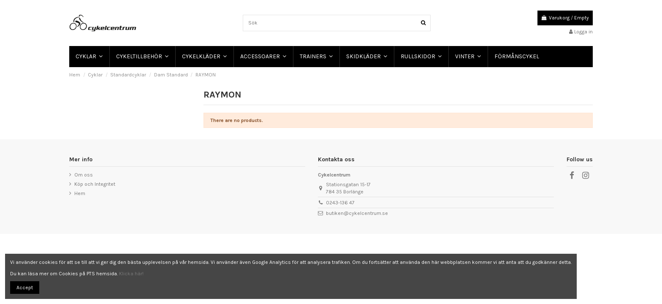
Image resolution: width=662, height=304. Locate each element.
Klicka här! (131, 274)
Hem (79, 193)
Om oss (83, 175)
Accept (24, 287)
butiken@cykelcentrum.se (357, 213)
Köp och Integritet (94, 184)
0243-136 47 (340, 203)
